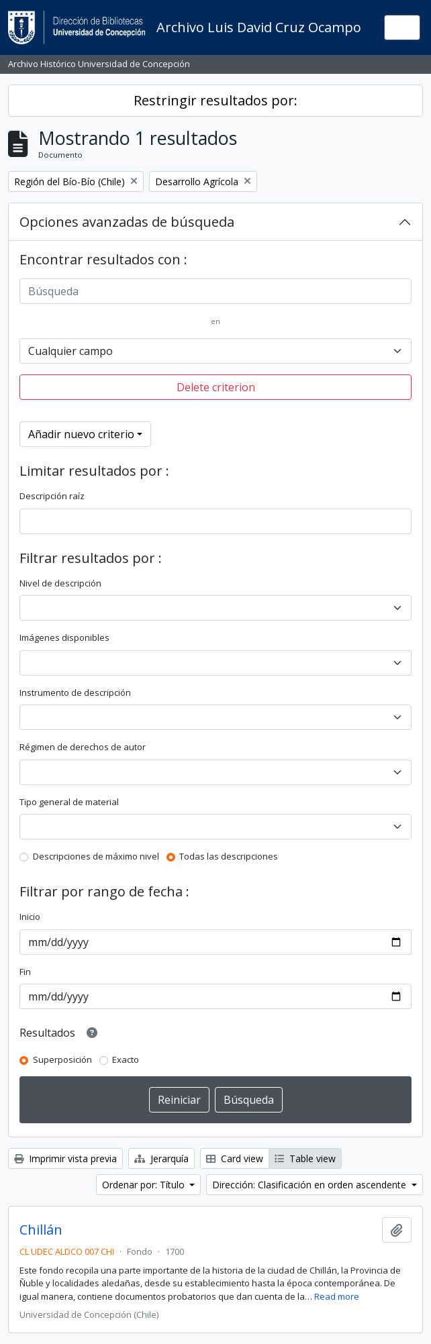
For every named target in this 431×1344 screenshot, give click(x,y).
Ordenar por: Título (144, 1184)
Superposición (62, 1059)
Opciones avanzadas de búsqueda (126, 222)
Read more (336, 1296)
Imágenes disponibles (64, 637)
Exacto (125, 1059)
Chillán (40, 1230)
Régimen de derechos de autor (82, 747)
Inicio (29, 917)
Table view (305, 1158)
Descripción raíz (52, 496)
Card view (234, 1158)
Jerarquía (161, 1158)
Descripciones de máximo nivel (96, 856)
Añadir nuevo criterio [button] (81, 434)
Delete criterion (216, 387)
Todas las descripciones (228, 856)
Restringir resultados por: (215, 100)
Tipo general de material (69, 802)
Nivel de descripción (60, 583)
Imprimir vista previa (65, 1158)
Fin (25, 972)
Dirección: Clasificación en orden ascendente (310, 1184)
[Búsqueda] (215, 291)
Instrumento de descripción (75, 692)
